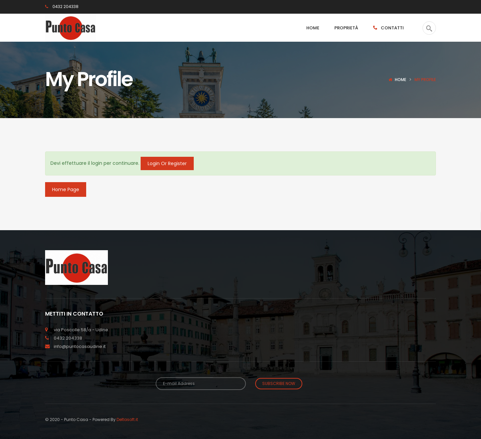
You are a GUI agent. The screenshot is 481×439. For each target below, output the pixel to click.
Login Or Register (167, 163)
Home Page (65, 189)
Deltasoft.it (127, 419)
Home (400, 79)
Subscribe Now (278, 383)
